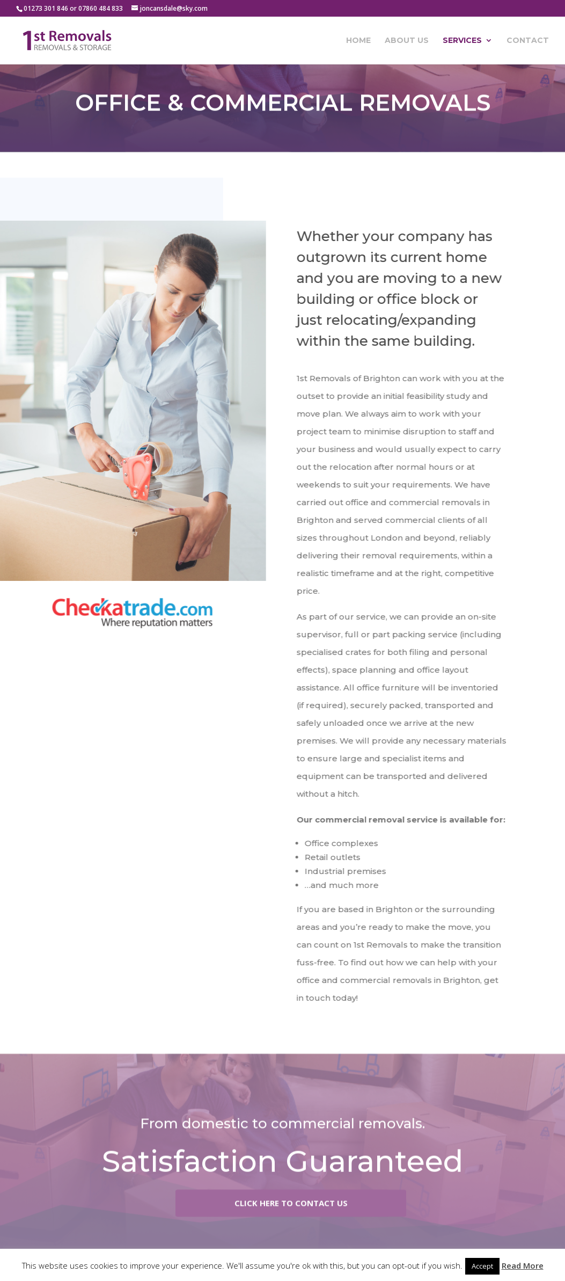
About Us (407, 41)
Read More (523, 1265)
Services (462, 41)
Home (358, 41)
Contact (528, 41)
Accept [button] (482, 1266)
